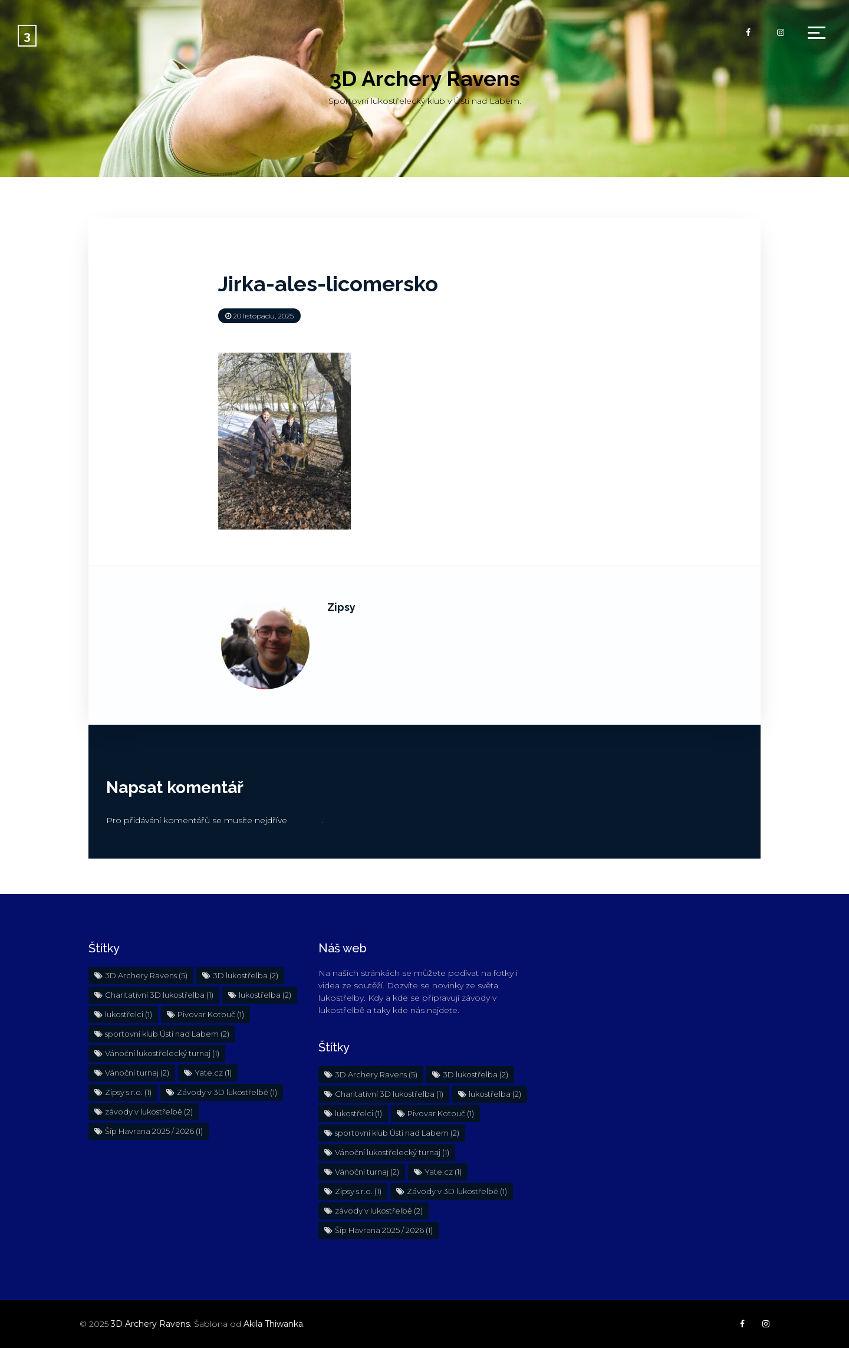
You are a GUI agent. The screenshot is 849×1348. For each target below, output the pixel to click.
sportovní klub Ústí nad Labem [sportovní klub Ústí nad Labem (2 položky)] (167, 1033)
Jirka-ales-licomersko (328, 283)
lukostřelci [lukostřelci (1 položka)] (128, 1014)
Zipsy (341, 607)
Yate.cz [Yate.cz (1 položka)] (213, 1072)
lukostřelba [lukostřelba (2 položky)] (265, 995)
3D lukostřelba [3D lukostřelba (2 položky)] (245, 975)
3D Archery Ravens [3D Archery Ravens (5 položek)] (146, 975)
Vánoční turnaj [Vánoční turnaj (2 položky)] (137, 1072)
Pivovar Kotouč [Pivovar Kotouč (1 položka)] (210, 1014)
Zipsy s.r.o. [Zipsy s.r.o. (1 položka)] (128, 1092)
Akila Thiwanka (273, 1324)
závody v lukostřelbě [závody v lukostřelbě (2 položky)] (149, 1111)
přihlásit (305, 820)
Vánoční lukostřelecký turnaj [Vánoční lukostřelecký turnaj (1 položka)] (162, 1053)
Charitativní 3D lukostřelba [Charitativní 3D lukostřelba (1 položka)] (159, 995)
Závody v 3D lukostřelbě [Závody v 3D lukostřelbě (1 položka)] (227, 1092)
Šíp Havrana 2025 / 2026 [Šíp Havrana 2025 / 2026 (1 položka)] (154, 1131)
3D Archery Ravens (425, 78)
